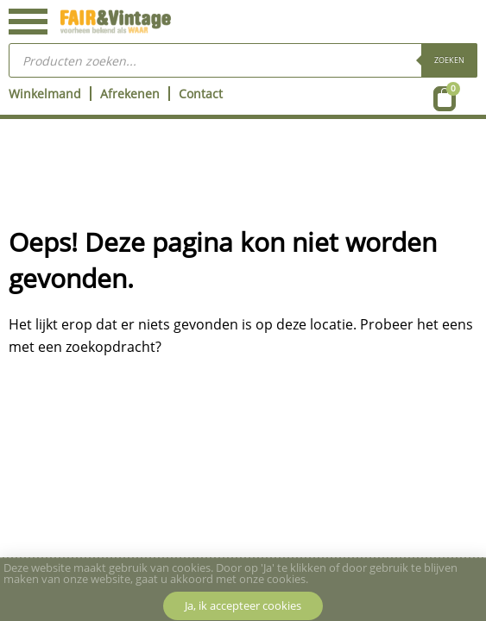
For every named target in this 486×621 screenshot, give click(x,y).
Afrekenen (130, 93)
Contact (201, 93)
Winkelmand (45, 93)
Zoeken (449, 60)
